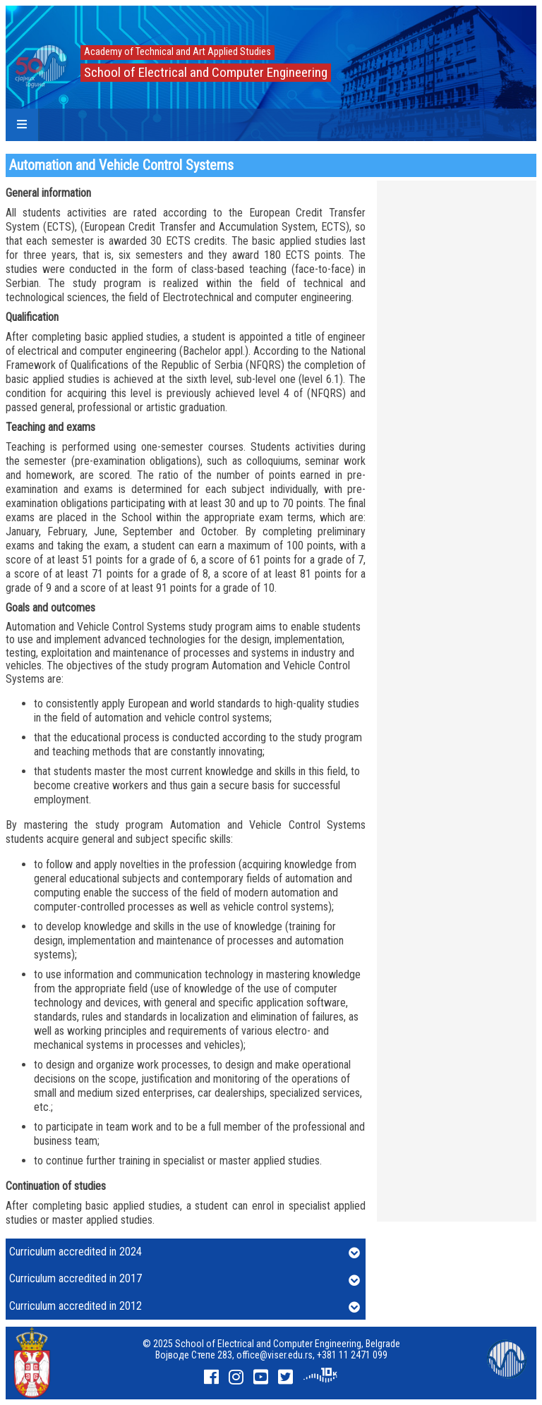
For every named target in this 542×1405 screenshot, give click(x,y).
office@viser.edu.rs (274, 1355)
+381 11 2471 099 (352, 1355)
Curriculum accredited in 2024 (184, 1252)
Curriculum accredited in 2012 (184, 1307)
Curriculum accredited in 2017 (184, 1279)
